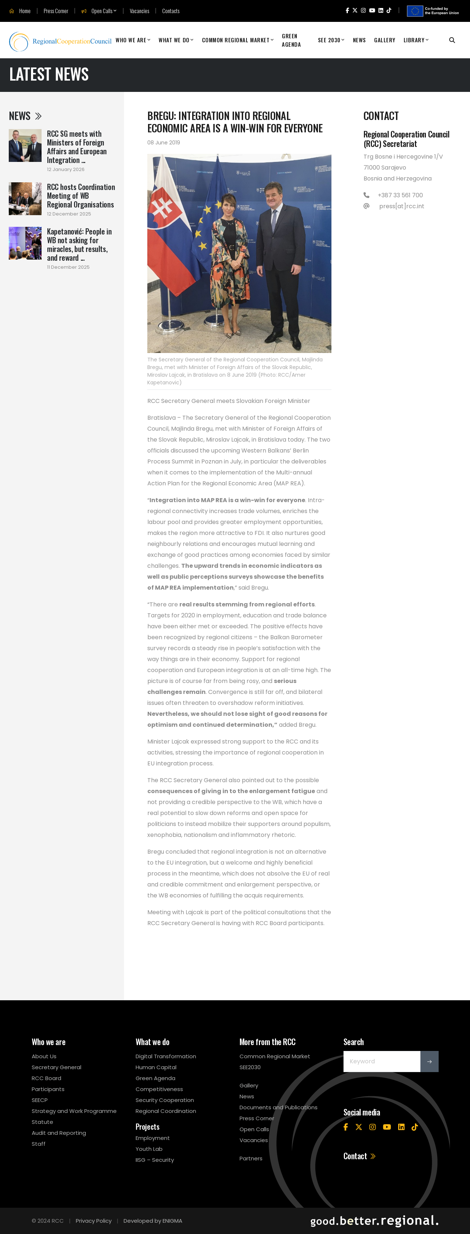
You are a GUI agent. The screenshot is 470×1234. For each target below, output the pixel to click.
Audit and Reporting (59, 1133)
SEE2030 (250, 1067)
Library (414, 40)
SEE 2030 (329, 40)
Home (20, 11)
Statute (42, 1122)
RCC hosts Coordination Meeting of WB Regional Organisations (81, 195)
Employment (153, 1138)
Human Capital (156, 1067)
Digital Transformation (166, 1056)
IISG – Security (155, 1160)
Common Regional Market (236, 40)
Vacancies (139, 10)
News (359, 40)
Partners (251, 1158)
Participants (48, 1089)
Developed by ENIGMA (153, 1221)
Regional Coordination (166, 1111)
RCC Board (46, 1078)
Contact (360, 1155)
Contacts (170, 10)
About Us (44, 1056)
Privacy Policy (94, 1221)
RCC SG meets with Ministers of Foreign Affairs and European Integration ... (77, 146)
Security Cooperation (165, 1100)
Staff (39, 1144)
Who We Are (131, 40)
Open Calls (96, 11)
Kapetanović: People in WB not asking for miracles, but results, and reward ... (79, 244)
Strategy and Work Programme (74, 1111)
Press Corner (56, 10)
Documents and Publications (279, 1107)
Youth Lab (149, 1149)
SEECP (40, 1100)
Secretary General (56, 1067)
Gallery (385, 40)
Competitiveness (159, 1089)
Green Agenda (291, 40)
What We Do (174, 40)
